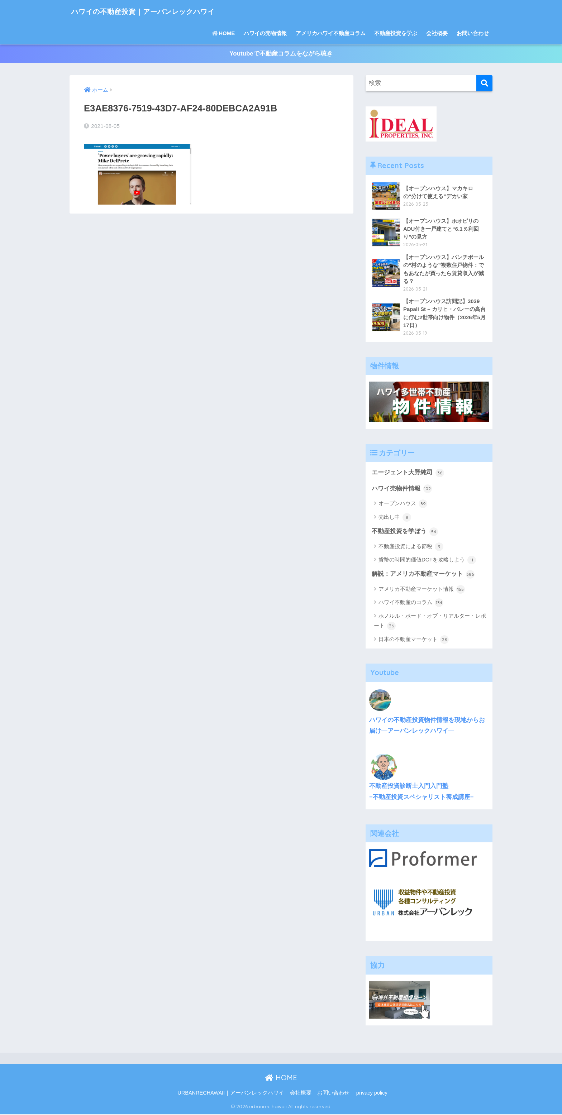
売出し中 (394, 518)
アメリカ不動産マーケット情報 (421, 590)
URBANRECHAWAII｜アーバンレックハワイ (230, 1094)
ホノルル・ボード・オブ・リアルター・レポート (430, 622)
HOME (223, 33)
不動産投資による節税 (410, 548)
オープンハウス (402, 505)
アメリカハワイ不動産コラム (331, 33)
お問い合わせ (473, 33)
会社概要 (437, 33)
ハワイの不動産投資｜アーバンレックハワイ (159, 11)
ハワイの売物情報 (265, 33)
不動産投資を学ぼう (405, 532)
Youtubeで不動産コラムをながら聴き (281, 54)
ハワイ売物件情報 (402, 489)
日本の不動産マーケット (413, 640)
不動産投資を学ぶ (395, 33)
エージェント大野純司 (408, 473)
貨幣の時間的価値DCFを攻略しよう (427, 561)
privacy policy (371, 1094)
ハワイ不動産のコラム (410, 604)
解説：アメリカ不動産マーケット (423, 575)
